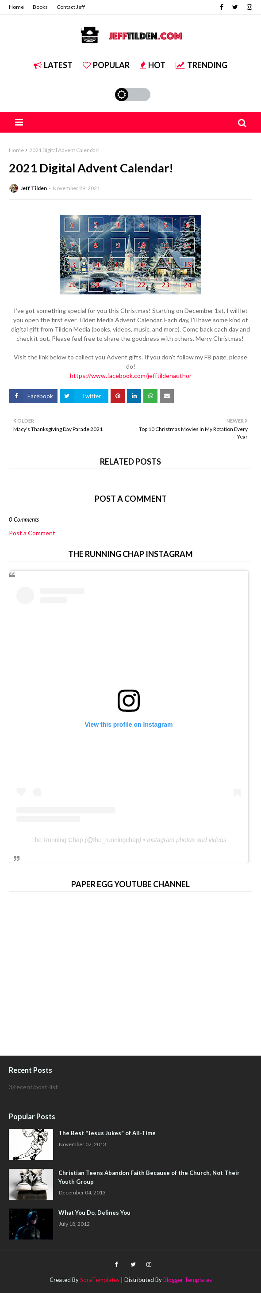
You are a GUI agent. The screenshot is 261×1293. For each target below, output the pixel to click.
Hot (152, 65)
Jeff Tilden (33, 188)
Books (40, 7)
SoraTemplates (99, 1279)
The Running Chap (57, 839)
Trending (201, 65)
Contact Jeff (71, 7)
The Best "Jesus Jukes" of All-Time (107, 1133)
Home (16, 7)
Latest (53, 65)
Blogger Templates (187, 1279)
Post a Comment (32, 533)
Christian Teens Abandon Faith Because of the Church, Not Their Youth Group (149, 1177)
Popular (106, 65)
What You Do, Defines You (94, 1212)
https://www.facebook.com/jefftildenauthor (131, 375)
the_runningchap (116, 839)
